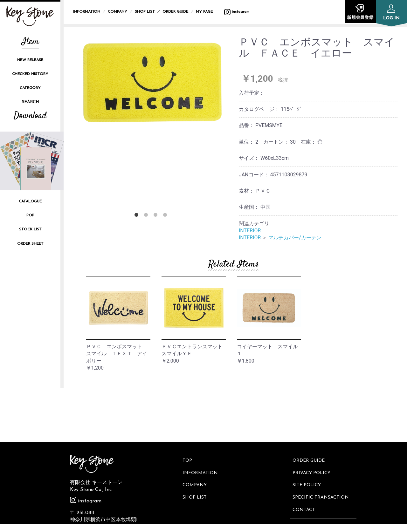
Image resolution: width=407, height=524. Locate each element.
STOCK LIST (30, 229)
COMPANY (117, 12)
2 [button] (147, 216)
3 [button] (157, 216)
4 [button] (166, 216)
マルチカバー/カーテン (294, 238)
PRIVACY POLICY (312, 416)
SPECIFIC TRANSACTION (321, 437)
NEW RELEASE (30, 60)
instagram (236, 12)
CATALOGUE (30, 201)
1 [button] (138, 216)
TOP (188, 406)
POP (30, 215)
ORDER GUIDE (175, 12)
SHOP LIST (145, 12)
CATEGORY (30, 88)
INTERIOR (250, 231)
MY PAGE (208, 12)
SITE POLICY (307, 427)
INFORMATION (86, 12)
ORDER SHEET (30, 244)
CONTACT (304, 448)
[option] (151, 82)
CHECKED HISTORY (30, 74)
